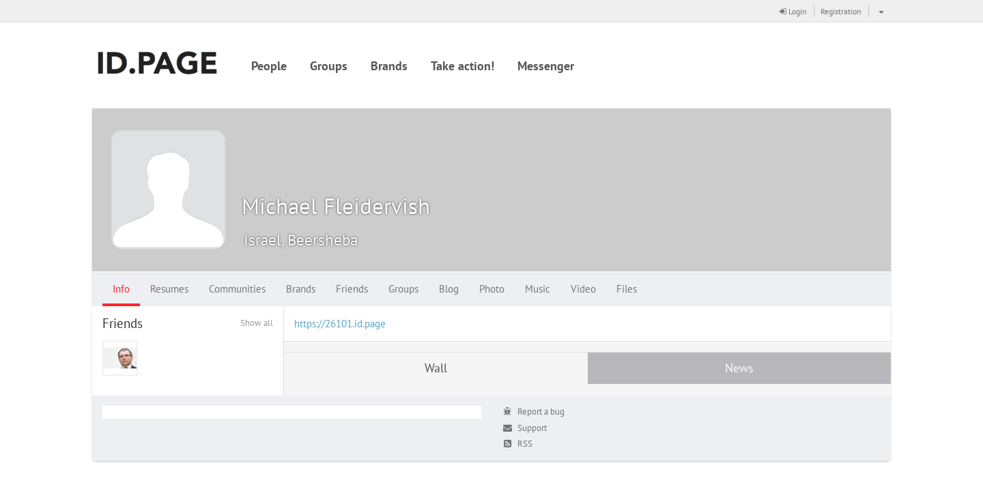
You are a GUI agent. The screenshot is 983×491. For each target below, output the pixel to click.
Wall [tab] (436, 368)
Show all (256, 323)
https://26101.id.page (340, 323)
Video (583, 288)
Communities (237, 288)
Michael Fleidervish (336, 205)
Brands (389, 66)
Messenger (545, 66)
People (269, 66)
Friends (352, 288)
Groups (328, 66)
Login (793, 11)
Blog (449, 288)
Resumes (169, 288)
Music (537, 288)
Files (626, 288)
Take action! (462, 66)
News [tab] (739, 368)
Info (121, 288)
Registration (841, 11)
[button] (879, 11)
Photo (491, 288)
